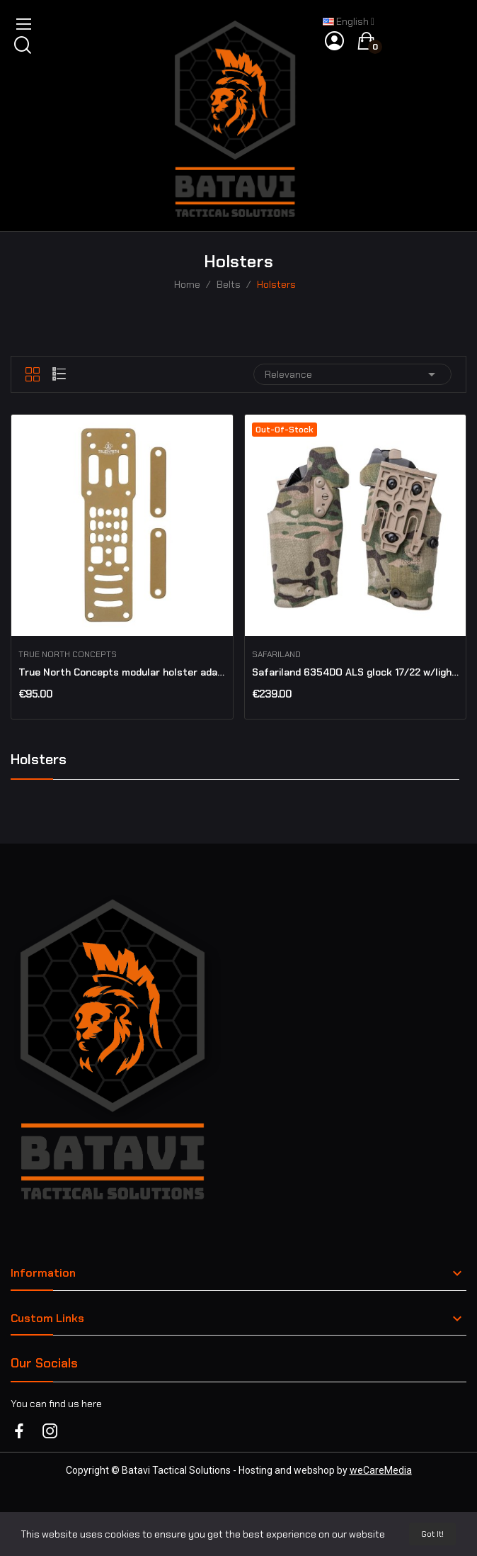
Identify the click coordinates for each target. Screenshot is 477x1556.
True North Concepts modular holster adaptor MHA (122, 672)
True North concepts (67, 654)
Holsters (39, 760)
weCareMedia (381, 1470)
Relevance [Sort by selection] (352, 374)
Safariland (276, 654)
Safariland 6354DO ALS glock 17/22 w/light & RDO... (355, 672)
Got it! (432, 1534)
